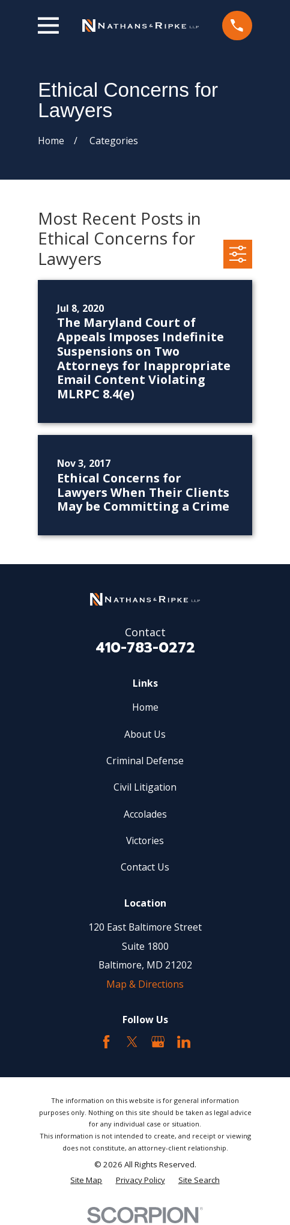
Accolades (145, 814)
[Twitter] (132, 1041)
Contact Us (145, 867)
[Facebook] (106, 1041)
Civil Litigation (145, 787)
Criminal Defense (145, 760)
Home (145, 707)
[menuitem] (86, 1180)
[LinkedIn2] (183, 1041)
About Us (145, 734)
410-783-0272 (145, 647)
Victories (145, 840)
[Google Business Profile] (158, 1041)
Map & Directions (145, 984)
